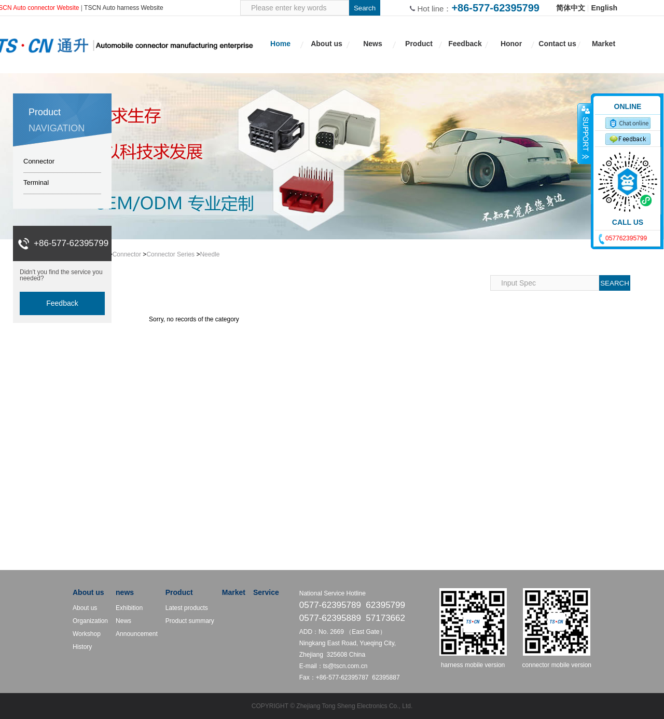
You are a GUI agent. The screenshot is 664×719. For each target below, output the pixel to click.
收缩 (584, 133)
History (82, 646)
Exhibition (129, 608)
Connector (38, 161)
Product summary (189, 621)
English (604, 8)
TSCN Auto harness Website (123, 7)
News (123, 621)
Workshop (87, 633)
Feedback (62, 303)
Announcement (137, 633)
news (125, 592)
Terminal (36, 182)
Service (266, 592)
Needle (209, 254)
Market (233, 592)
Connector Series (170, 254)
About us (88, 592)
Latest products (186, 608)
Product (179, 592)
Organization (90, 621)
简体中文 (570, 8)
